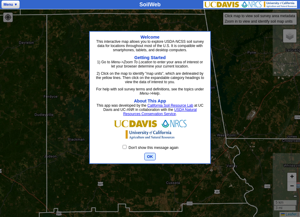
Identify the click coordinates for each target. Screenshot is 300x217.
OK (150, 156)
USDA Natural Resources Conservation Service (160, 112)
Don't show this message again (150, 148)
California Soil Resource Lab (170, 105)
